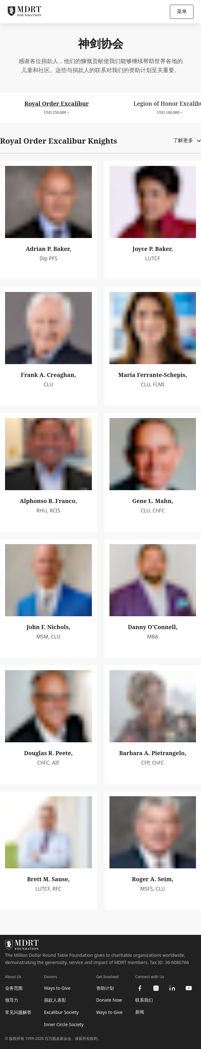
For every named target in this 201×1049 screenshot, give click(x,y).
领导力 (11, 1000)
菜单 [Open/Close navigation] (182, 11)
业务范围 (14, 988)
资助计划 (105, 988)
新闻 (139, 1012)
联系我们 (144, 1000)
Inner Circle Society (64, 1024)
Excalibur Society (61, 1012)
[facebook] (139, 988)
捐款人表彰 (55, 1000)
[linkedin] (172, 988)
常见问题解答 (18, 1012)
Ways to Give (57, 988)
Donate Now (109, 1000)
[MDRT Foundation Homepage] (24, 11)
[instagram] (156, 988)
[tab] (56, 107)
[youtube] (188, 988)
